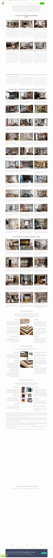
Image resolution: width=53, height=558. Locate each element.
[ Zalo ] (2, 555)
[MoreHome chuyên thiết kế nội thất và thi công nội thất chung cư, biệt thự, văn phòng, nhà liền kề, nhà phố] (3, 3)
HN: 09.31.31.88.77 (4, 0)
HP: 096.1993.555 (16, 0)
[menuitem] (11, 3)
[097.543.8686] (4, 556)
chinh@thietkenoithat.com (23, 0)
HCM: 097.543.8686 (10, 0)
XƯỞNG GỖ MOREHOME (26, 13)
